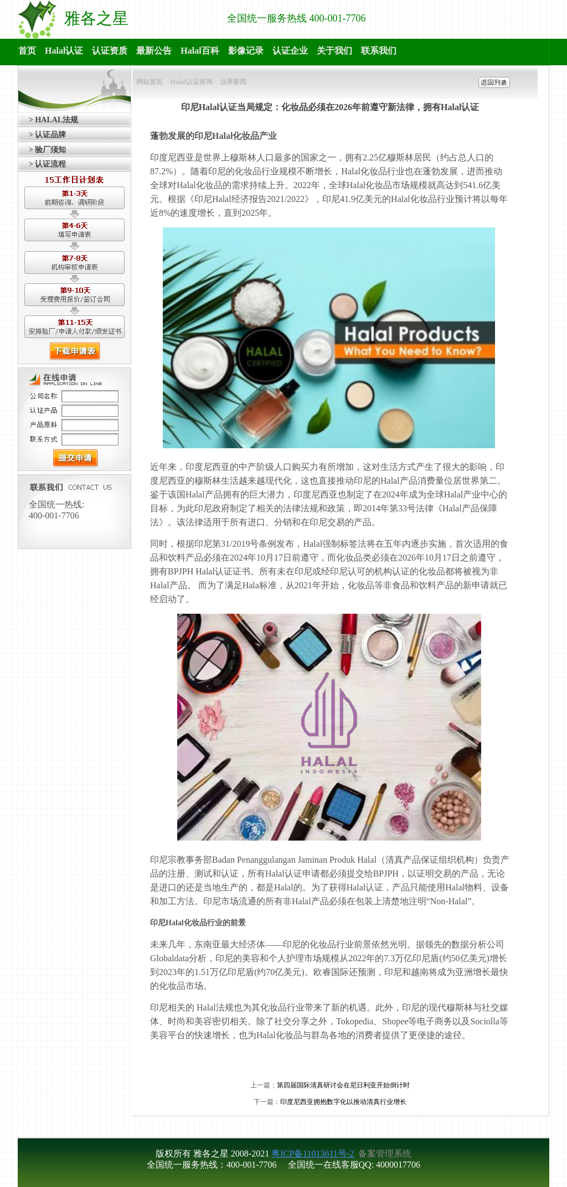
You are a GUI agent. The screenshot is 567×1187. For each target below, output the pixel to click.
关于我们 (334, 50)
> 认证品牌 (47, 135)
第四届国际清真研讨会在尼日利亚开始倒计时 (343, 1085)
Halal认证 (64, 50)
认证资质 (109, 50)
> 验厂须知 (47, 150)
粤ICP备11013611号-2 (312, 1153)
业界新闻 (233, 82)
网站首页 (149, 82)
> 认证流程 (47, 164)
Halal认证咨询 (192, 82)
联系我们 (378, 50)
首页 (27, 50)
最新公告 (154, 50)
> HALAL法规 (53, 120)
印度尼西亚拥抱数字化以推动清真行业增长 (343, 1102)
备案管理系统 (383, 1153)
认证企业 (290, 50)
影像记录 (246, 50)
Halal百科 (200, 50)
